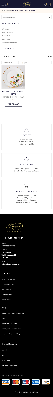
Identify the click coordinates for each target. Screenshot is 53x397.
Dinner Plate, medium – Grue (13, 93)
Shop (9, 11)
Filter (49, 56)
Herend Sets (6, 36)
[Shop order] (10, 62)
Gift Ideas (5, 29)
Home (4, 11)
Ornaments (6, 39)
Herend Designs (7, 32)
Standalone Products (9, 43)
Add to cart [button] (13, 104)
